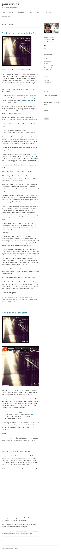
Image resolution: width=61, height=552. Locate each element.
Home (3, 13)
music (24, 440)
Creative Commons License (14, 312)
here (20, 412)
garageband (11, 440)
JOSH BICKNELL (10, 4)
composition (5, 299)
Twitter (46, 80)
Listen (30, 13)
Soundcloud (47, 69)
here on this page (28, 100)
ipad (10, 299)
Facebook (46, 82)
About (11, 13)
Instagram (47, 85)
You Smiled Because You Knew (16, 451)
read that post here (25, 245)
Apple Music (47, 61)
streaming (23, 299)
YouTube (46, 59)
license (20, 440)
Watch (38, 13)
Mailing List (47, 13)
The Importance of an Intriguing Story (20, 33)
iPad (20, 297)
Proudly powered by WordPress (10, 548)
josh (13, 533)
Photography (6, 17)
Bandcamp (47, 67)
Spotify (46, 63)
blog (17, 297)
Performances (21, 13)
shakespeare (16, 299)
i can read (32, 156)
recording (24, 297)
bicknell (35, 531)
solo (25, 531)
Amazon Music (48, 65)
